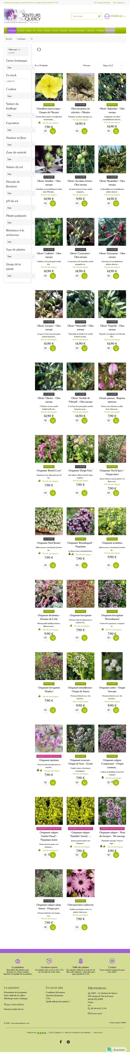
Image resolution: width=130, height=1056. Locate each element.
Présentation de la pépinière (15, 996)
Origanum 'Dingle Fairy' (81, 472)
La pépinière (18, 971)
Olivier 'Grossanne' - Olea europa (112, 256)
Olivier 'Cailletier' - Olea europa (49, 256)
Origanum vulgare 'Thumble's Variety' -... (80, 837)
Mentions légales (115, 1027)
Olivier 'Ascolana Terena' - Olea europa (80, 183)
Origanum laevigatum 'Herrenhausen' (112, 619)
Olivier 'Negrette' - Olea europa (112, 328)
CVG (48, 1002)
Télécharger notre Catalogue (16, 1002)
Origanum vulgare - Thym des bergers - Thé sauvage (112, 837)
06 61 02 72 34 (52, 3)
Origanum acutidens (112, 544)
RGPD (123, 1027)
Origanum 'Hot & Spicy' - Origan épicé (112, 474)
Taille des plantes (80, 971)
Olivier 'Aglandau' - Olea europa (112, 110)
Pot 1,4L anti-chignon (50, 123)
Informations (97, 992)
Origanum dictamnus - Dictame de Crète (49, 619)
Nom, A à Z (112, 65)
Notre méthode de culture (14, 999)
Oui (11, 81)
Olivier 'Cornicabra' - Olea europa (80, 256)
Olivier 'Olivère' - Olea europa (49, 401)
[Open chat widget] (115, 1048)
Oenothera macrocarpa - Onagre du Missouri (49, 110)
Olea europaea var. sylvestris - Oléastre (80, 110)
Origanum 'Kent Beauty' (49, 544)
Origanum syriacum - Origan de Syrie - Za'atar (80, 765)
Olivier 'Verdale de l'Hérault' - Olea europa (80, 401)
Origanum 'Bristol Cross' (49, 472)
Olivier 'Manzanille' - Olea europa (81, 328)
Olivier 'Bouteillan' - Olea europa (112, 183)
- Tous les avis (65, 1037)
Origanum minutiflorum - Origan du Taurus (80, 692)
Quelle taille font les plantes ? (58, 1005)
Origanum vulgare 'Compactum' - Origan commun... (112, 767)
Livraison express (49, 971)
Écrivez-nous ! (96, 1017)
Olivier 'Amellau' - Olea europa (49, 183)
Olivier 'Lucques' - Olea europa (49, 328)
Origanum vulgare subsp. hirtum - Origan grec (48, 910)
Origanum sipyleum (49, 763)
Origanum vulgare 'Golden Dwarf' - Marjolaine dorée (49, 839)
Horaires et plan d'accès (13, 1013)
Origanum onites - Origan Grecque (112, 692)
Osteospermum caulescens (81, 908)
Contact (112, 971)
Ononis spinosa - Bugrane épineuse (112, 401)
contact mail (40, 3)
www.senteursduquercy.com (20, 1027)
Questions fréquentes (54, 999)
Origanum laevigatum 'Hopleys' (49, 692)
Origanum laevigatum (81, 617)
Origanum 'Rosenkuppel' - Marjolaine (80, 546)
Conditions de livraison (55, 996)
